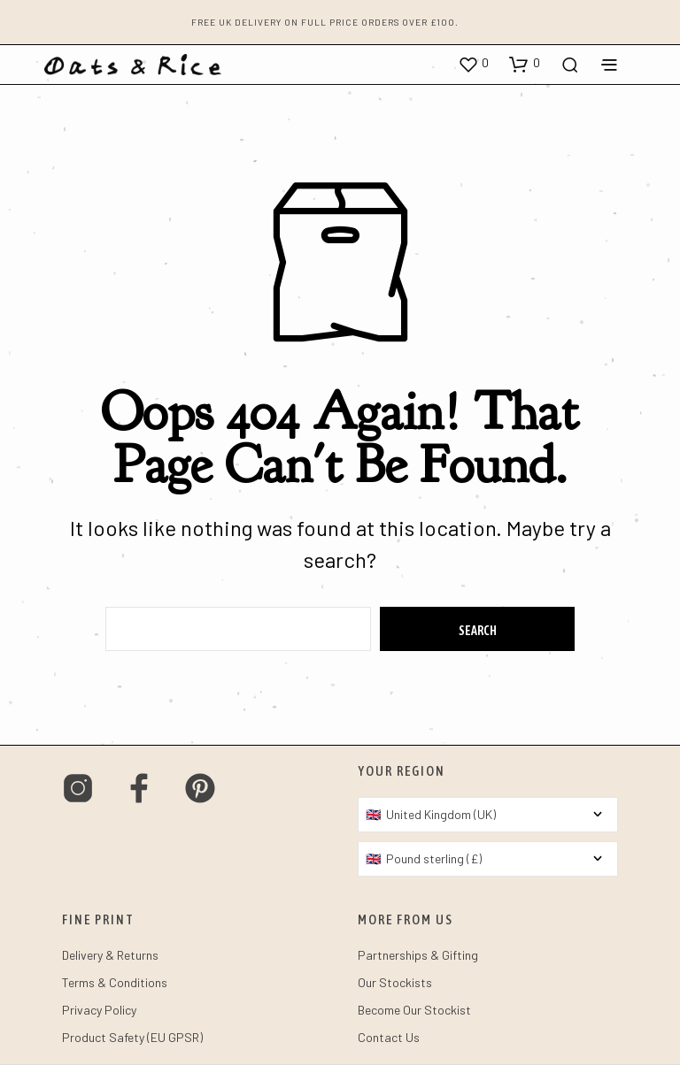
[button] (473, 64)
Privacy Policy (99, 1009)
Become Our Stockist (414, 1009)
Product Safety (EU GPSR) (132, 1037)
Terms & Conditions (114, 982)
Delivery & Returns (110, 954)
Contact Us (389, 1037)
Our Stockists (395, 982)
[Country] (488, 814)
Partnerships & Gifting (418, 954)
